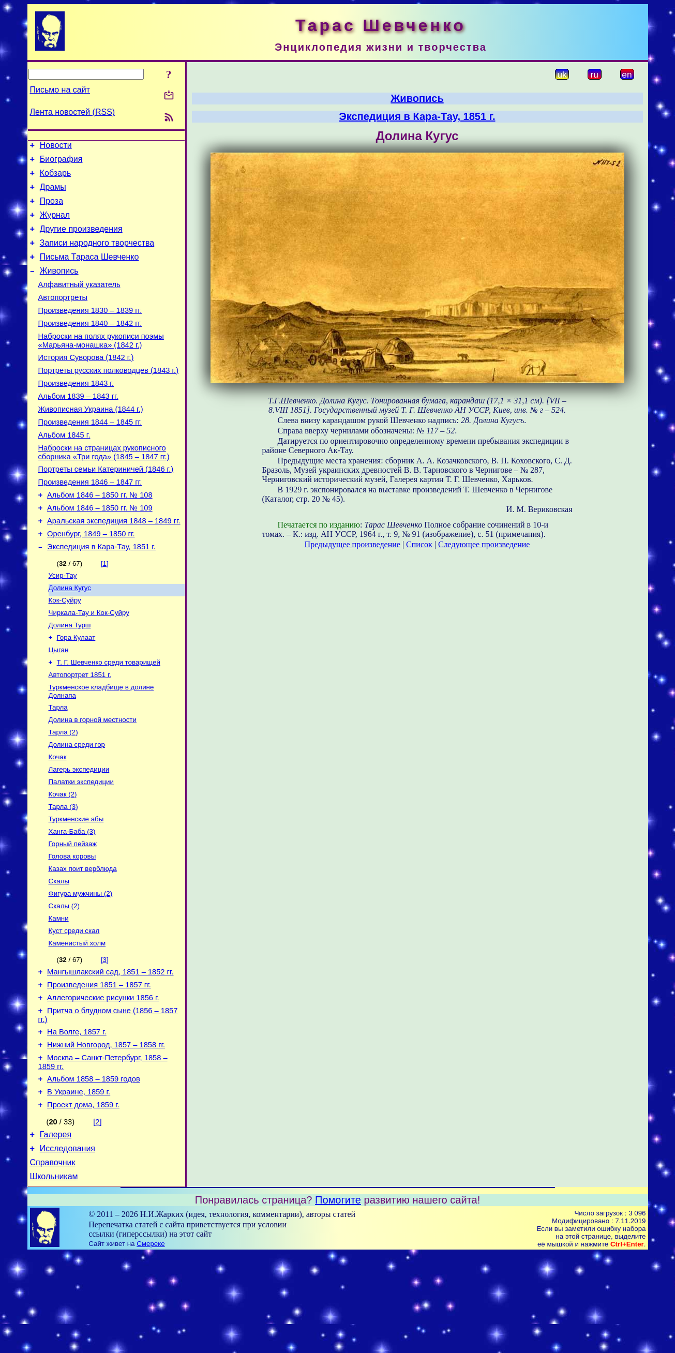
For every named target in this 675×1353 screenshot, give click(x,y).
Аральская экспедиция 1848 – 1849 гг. (114, 564)
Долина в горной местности (93, 779)
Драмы (53, 193)
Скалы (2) (64, 980)
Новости (56, 146)
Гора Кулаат (76, 690)
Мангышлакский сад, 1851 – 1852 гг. (110, 1051)
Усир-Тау (63, 623)
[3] (105, 1037)
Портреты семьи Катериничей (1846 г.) (106, 506)
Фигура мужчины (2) (81, 967)
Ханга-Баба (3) (72, 900)
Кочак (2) (63, 859)
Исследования (67, 1244)
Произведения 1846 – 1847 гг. (90, 521)
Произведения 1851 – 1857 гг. (99, 1065)
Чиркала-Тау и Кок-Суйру (89, 663)
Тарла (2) (63, 792)
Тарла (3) (63, 873)
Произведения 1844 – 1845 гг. (90, 454)
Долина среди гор (77, 805)
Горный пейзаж (73, 913)
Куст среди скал (74, 1007)
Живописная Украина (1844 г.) (90, 440)
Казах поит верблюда (83, 940)
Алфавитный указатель (79, 301)
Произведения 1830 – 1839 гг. (90, 330)
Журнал (55, 224)
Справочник (53, 1260)
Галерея (55, 1229)
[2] (97, 1215)
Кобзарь (55, 177)
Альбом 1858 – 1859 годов (93, 1169)
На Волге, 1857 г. (77, 1117)
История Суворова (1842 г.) (86, 382)
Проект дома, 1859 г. (83, 1198)
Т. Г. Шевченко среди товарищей (108, 717)
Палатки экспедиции (81, 846)
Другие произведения (81, 239)
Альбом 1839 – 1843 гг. (78, 426)
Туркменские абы (76, 886)
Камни (59, 994)
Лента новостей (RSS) (72, 112)
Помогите (338, 1299)
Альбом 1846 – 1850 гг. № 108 (100, 535)
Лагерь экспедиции (79, 832)
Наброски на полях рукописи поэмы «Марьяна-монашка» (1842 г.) (101, 363)
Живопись (59, 286)
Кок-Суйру (65, 650)
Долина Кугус (70, 636)
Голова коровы (72, 926)
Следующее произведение (484, 544)
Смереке (150, 1343)
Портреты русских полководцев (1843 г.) (108, 397)
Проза (51, 208)
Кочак (58, 819)
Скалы (59, 953)
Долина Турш (70, 677)
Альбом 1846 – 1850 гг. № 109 (100, 550)
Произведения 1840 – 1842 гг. (90, 345)
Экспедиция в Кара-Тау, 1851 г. (101, 593)
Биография (61, 162)
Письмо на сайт (60, 89)
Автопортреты (63, 316)
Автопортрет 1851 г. (80, 730)
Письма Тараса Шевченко (89, 270)
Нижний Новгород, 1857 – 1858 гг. (106, 1132)
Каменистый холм (77, 1021)
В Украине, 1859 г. (78, 1183)
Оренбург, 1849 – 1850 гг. (90, 579)
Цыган (59, 704)
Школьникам (54, 1275)
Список (419, 544)
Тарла (58, 765)
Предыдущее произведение (352, 544)
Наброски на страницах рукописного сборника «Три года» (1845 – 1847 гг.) (104, 488)
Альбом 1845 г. (64, 469)
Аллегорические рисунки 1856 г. (103, 1080)
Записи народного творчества (97, 255)
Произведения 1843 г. (76, 411)
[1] (105, 610)
